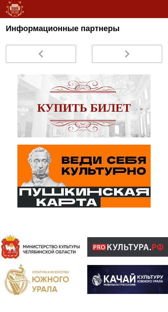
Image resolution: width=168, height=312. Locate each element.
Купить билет (84, 107)
